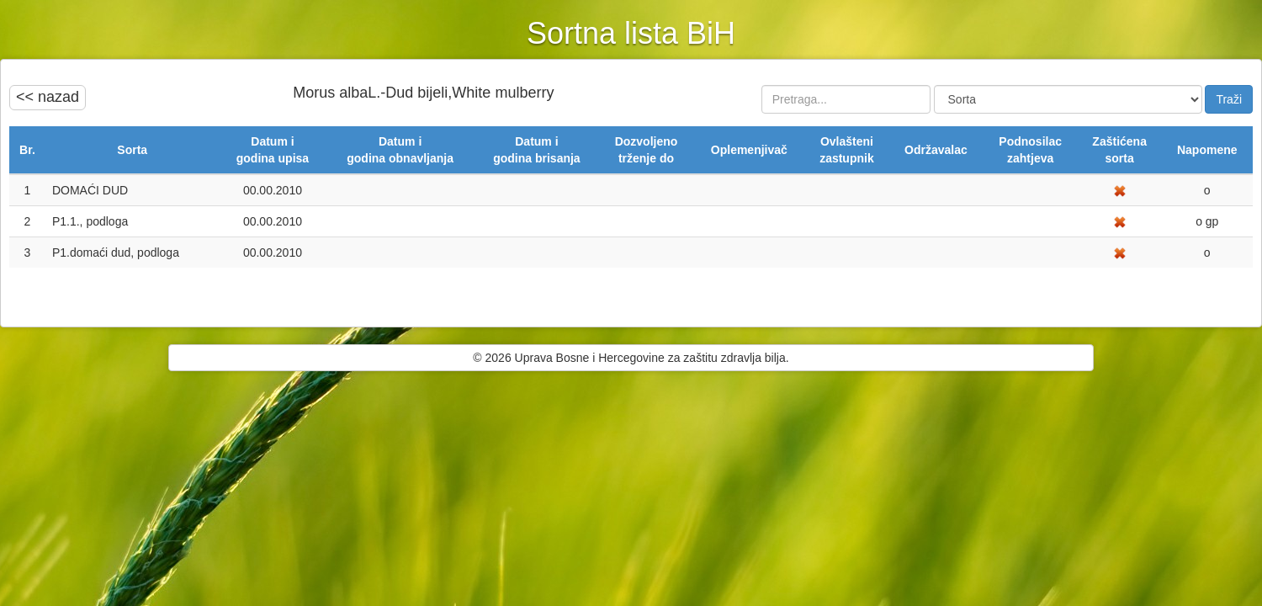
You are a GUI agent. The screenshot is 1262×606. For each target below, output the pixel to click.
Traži (1229, 99)
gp (1210, 221)
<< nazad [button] (47, 96)
